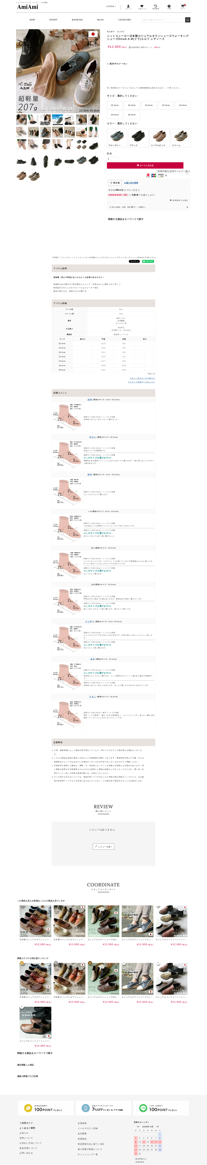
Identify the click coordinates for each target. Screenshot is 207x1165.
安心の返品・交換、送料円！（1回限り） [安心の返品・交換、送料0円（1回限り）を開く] (149, 207)
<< (138, 1126)
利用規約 (82, 1139)
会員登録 (110, 6)
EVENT (53, 19)
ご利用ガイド (26, 1123)
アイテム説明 (60, 268)
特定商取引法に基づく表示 (91, 1144)
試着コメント (60, 393)
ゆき (90, 474)
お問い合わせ (26, 1154)
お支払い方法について (31, 1144)
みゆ (90, 399)
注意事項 (57, 742)
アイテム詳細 (60, 303)
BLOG (100, 19)
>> (157, 1126)
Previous (19, 71)
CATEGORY (124, 19)
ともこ (92, 696)
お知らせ (24, 1133)
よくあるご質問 (27, 1128)
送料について (26, 1139)
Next (96, 71)
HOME (55, 257)
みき (92, 659)
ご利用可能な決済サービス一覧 (173, 171)
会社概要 (82, 1133)
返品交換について (29, 1149)
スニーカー (66, 257)
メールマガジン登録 (88, 1128)
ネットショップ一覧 (88, 1154)
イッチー (89, 621)
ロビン (92, 437)
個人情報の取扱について (90, 1149)
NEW (32, 19)
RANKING (77, 19)
